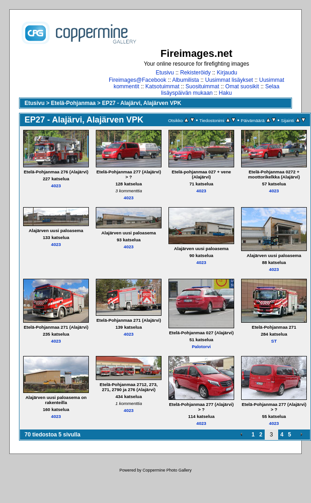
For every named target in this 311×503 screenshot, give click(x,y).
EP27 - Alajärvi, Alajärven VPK (141, 103)
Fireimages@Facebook (137, 80)
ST (274, 341)
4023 (56, 185)
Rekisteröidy (195, 72)
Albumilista (185, 80)
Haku (225, 93)
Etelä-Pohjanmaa (73, 103)
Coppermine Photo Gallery (167, 470)
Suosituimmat (202, 86)
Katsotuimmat (162, 86)
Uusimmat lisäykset (229, 80)
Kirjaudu (227, 72)
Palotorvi (201, 346)
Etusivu (165, 72)
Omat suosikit (242, 86)
